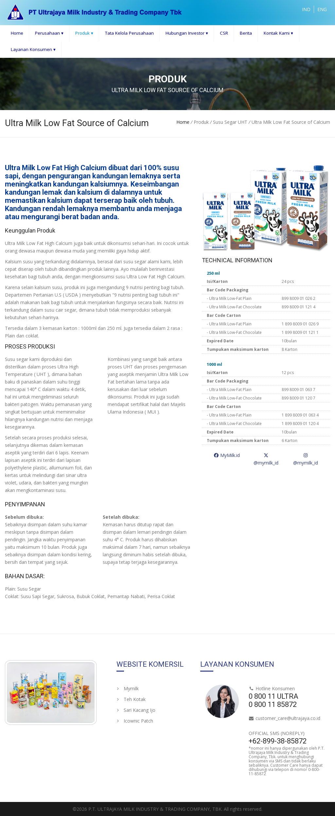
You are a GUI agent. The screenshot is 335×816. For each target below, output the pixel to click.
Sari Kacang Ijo (135, 710)
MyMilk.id (226, 455)
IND (306, 9)
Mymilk (127, 688)
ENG (322, 9)
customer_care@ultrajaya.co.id (288, 718)
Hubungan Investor (187, 33)
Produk (84, 33)
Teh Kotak (131, 699)
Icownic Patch (134, 721)
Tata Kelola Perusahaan (129, 33)
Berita (246, 33)
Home (17, 33)
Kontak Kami (278, 33)
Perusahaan (49, 33)
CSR (224, 33)
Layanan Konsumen (33, 49)
